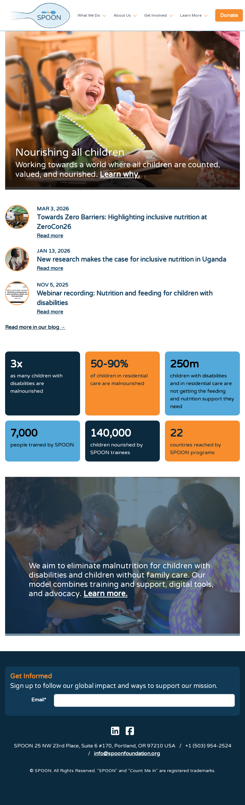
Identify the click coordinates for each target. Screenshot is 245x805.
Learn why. (120, 174)
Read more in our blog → (35, 327)
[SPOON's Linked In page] (115, 731)
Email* (38, 700)
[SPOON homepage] (39, 15)
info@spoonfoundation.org (127, 753)
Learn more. (106, 593)
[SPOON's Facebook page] (130, 731)
